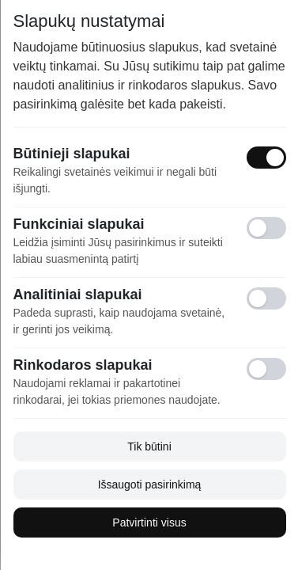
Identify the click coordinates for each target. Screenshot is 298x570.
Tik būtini (149, 446)
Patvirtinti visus (149, 522)
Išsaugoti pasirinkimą (149, 484)
